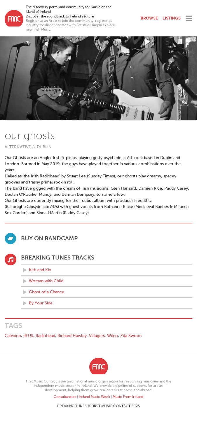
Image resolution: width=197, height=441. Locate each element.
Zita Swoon (131, 336)
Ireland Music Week (94, 397)
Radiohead (45, 336)
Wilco (112, 336)
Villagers (97, 336)
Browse (149, 18)
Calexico (13, 336)
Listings (172, 18)
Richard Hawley (72, 336)
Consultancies (65, 397)
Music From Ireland (128, 397)
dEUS (28, 336)
